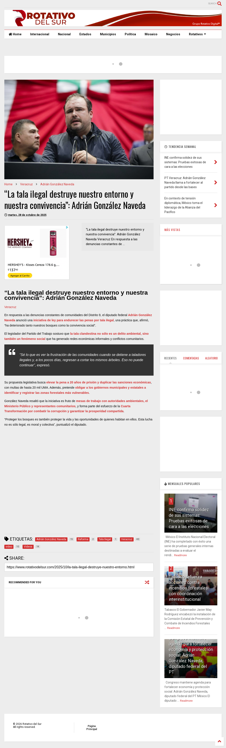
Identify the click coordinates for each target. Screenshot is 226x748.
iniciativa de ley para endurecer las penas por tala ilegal (73, 320)
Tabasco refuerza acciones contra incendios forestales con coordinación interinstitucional (188, 588)
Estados (85, 34)
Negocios (173, 34)
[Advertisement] (83, 520)
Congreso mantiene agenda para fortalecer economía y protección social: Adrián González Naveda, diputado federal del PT (191, 655)
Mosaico (151, 34)
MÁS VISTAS (172, 229)
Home (15, 34)
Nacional (64, 34)
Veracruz (26, 184)
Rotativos (197, 34)
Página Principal (91, 728)
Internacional (39, 34)
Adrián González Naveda (57, 184)
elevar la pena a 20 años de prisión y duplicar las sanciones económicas (98, 382)
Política (130, 34)
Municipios (108, 34)
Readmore (180, 555)
